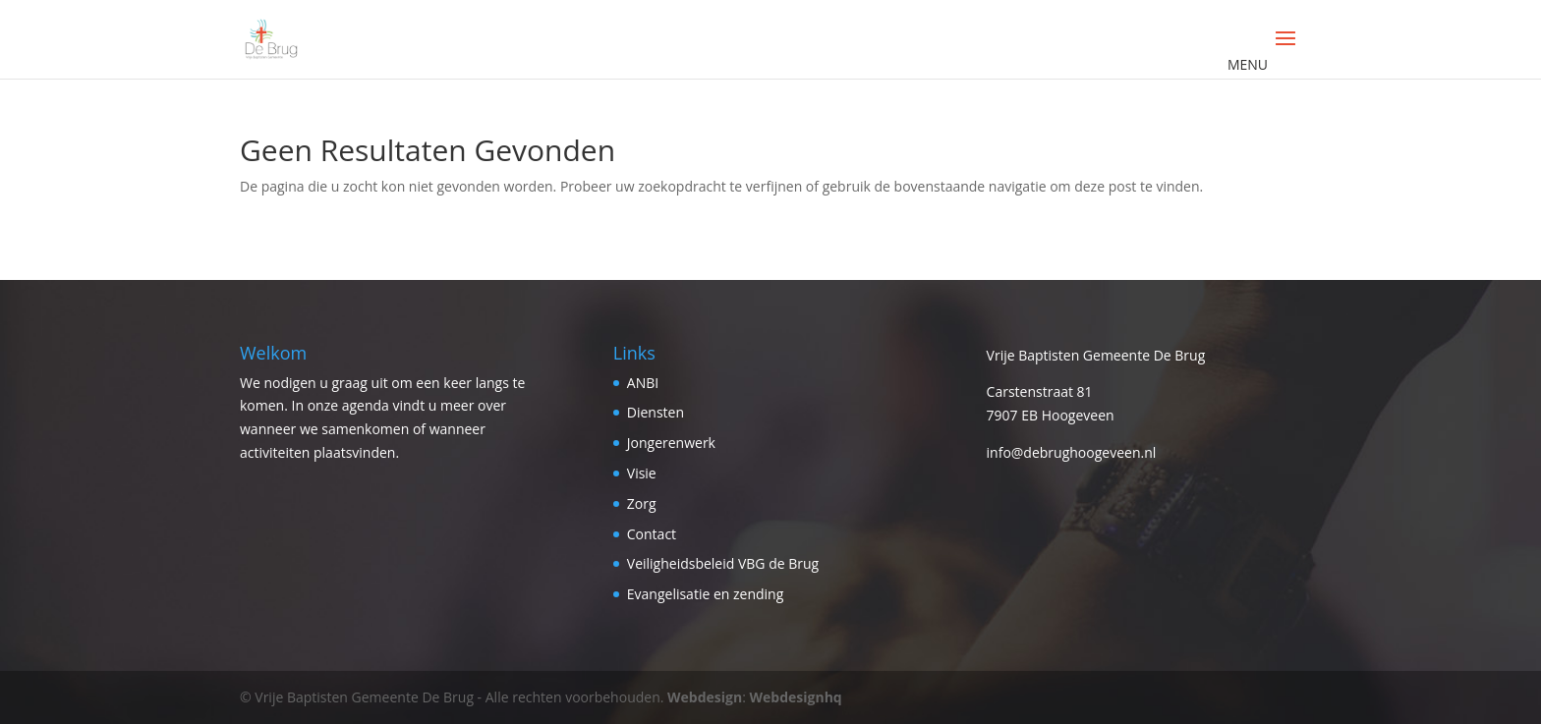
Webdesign (704, 697)
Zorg (641, 503)
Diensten (655, 412)
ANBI (642, 382)
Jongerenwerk (671, 442)
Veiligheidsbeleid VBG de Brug (723, 563)
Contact (651, 534)
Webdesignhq (796, 697)
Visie (641, 473)
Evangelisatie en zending (705, 594)
